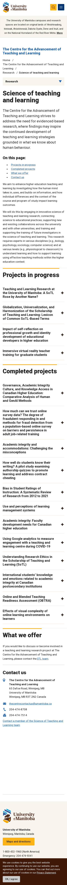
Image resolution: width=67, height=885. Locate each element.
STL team (42, 658)
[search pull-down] (53, 7)
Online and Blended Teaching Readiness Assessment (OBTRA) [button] (27, 599)
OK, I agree (11, 879)
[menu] (61, 7)
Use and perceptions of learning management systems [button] (26, 508)
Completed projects (23, 169)
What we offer (19, 173)
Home (6, 60)
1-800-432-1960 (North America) (21, 851)
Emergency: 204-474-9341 (18, 855)
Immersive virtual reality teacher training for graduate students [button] (26, 353)
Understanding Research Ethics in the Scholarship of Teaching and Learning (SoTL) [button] (27, 560)
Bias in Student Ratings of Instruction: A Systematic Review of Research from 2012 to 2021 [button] (27, 492)
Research (8, 72)
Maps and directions (19, 841)
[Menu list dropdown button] (60, 81)
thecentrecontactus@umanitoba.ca (30, 703)
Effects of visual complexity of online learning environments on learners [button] (26, 615)
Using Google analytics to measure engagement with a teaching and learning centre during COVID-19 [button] (28, 542)
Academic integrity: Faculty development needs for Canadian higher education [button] (27, 524)
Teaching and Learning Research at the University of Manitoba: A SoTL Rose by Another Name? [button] (28, 293)
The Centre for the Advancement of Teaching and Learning (32, 51)
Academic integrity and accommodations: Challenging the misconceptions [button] (28, 448)
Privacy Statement (46, 872)
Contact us (17, 177)
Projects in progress (23, 164)
